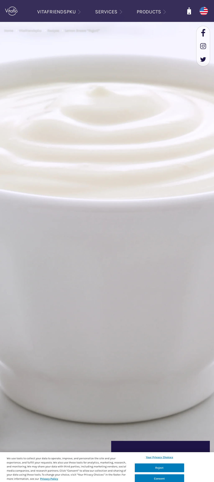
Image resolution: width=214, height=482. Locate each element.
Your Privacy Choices (159, 458)
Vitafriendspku (30, 31)
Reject (159, 468)
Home (8, 31)
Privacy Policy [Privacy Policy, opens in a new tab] (49, 479)
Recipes (53, 31)
